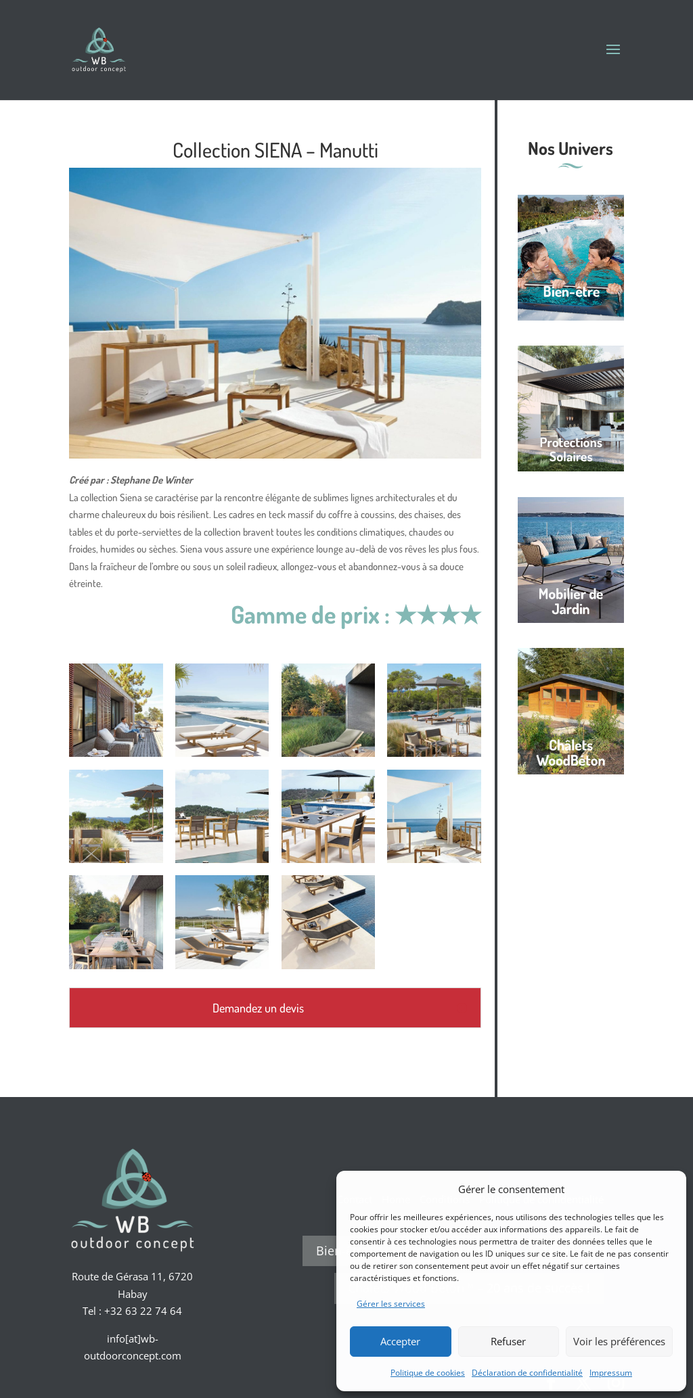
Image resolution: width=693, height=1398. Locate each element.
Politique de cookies (427, 1372)
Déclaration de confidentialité (527, 1372)
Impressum (610, 1372)
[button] (666, 1189)
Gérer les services (391, 1303)
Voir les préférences (619, 1341)
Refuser (508, 1341)
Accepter (400, 1341)
